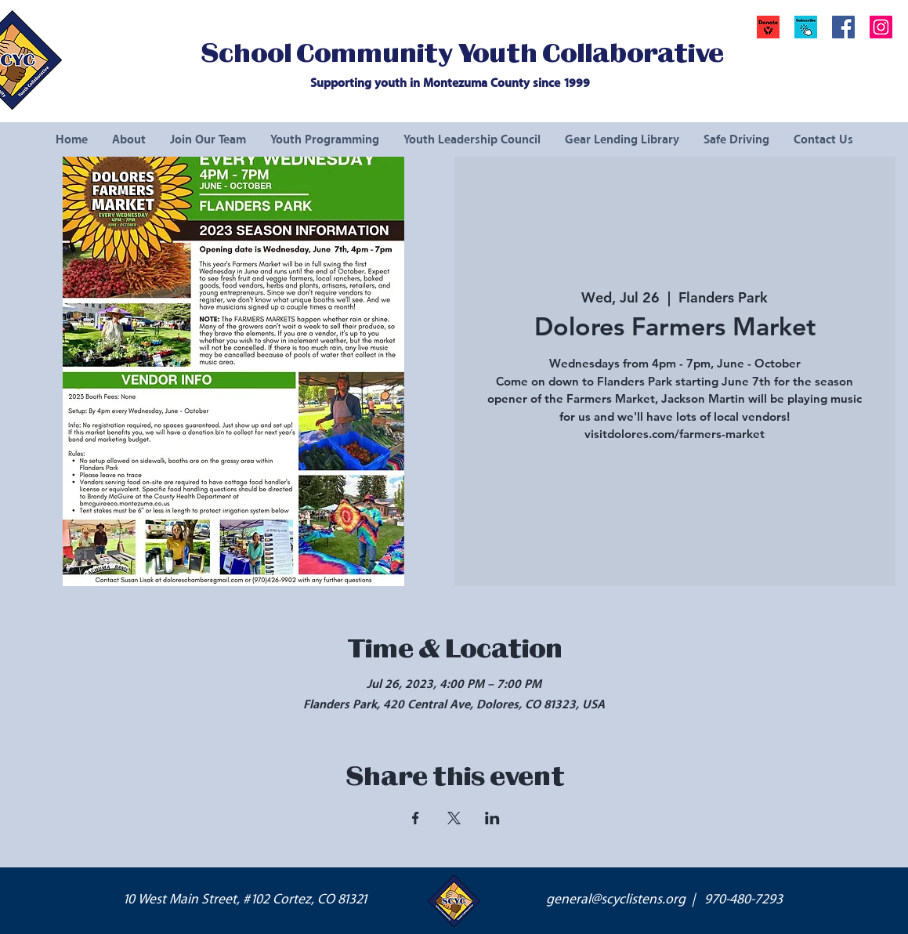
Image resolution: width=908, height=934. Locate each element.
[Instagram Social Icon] (881, 27)
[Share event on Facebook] (415, 818)
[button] (805, 27)
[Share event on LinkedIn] (492, 818)
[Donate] (768, 27)
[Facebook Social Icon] (843, 27)
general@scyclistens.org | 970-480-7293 (664, 899)
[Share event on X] (454, 818)
